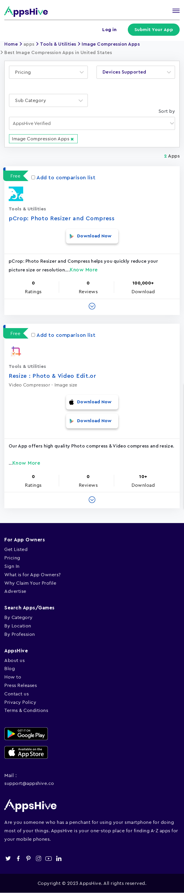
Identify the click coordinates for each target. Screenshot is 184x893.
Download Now (94, 236)
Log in (109, 29)
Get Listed (16, 549)
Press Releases (20, 685)
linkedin (58, 858)
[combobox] (48, 72)
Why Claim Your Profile (30, 583)
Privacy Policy (20, 702)
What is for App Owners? (32, 574)
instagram (38, 858)
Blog (9, 668)
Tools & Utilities (58, 44)
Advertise (15, 591)
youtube (48, 858)
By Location (17, 626)
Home (11, 44)
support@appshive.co (29, 783)
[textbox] (25, 72)
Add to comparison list (63, 177)
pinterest (28, 858)
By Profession (19, 634)
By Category (18, 617)
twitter (8, 858)
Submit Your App (153, 29)
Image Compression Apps (111, 44)
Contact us (16, 694)
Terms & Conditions (26, 710)
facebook (18, 858)
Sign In (12, 566)
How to (12, 677)
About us (14, 660)
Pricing (12, 558)
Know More (84, 269)
